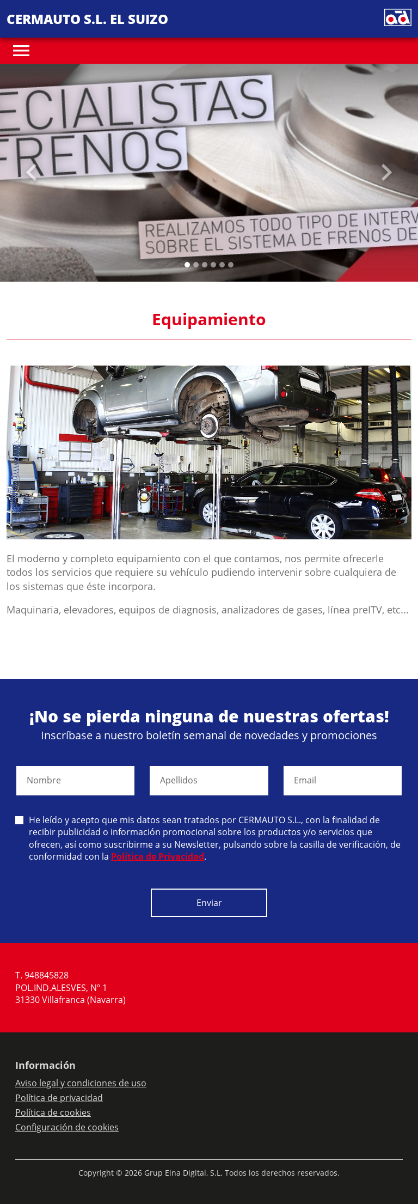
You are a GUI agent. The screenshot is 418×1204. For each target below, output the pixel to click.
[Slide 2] (204, 265)
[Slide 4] (222, 265)
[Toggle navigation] (21, 50)
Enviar (209, 903)
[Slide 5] (230, 265)
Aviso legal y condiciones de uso (80, 1083)
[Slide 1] (196, 265)
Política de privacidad (59, 1098)
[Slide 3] (213, 265)
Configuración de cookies (67, 1127)
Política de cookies (53, 1112)
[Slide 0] (187, 265)
